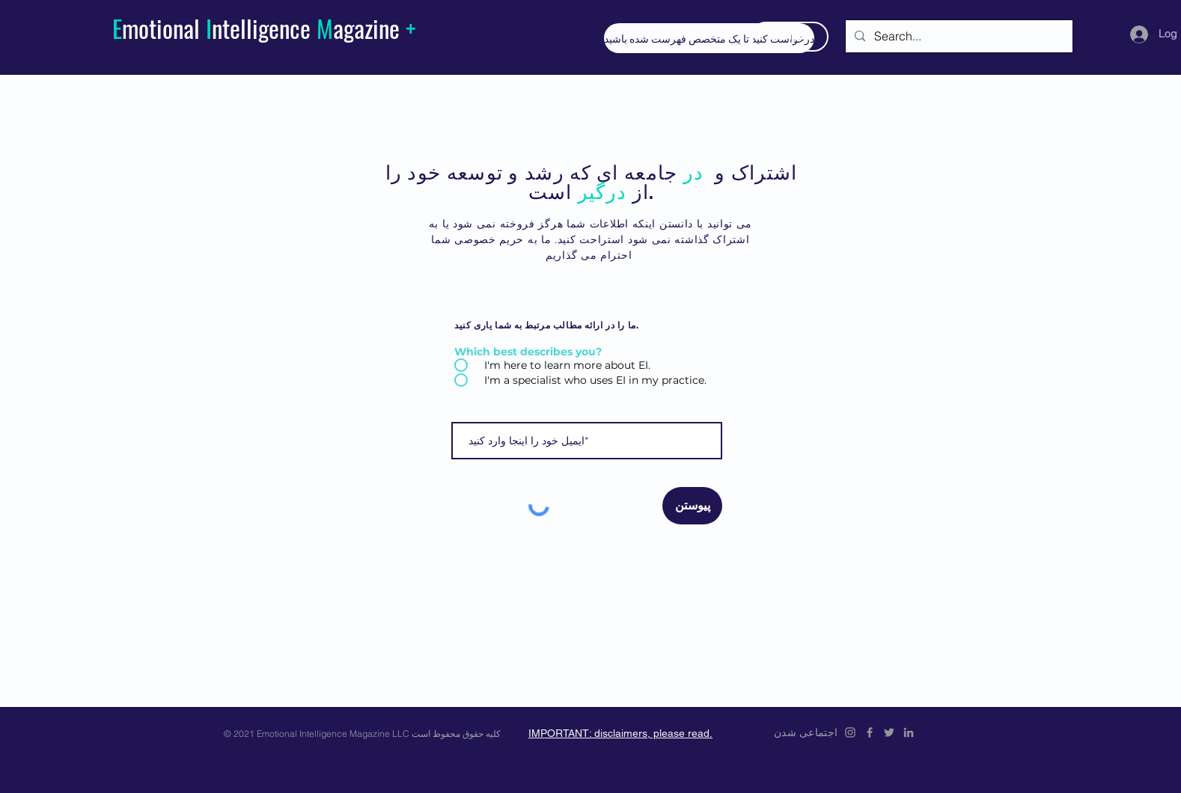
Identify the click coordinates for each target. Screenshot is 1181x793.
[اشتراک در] (789, 37)
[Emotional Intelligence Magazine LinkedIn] (908, 732)
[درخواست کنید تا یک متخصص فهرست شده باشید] (709, 38)
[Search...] (957, 36)
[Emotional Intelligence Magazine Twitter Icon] (889, 732)
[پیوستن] (692, 505)
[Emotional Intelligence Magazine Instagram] (850, 732)
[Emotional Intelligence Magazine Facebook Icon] (869, 732)
